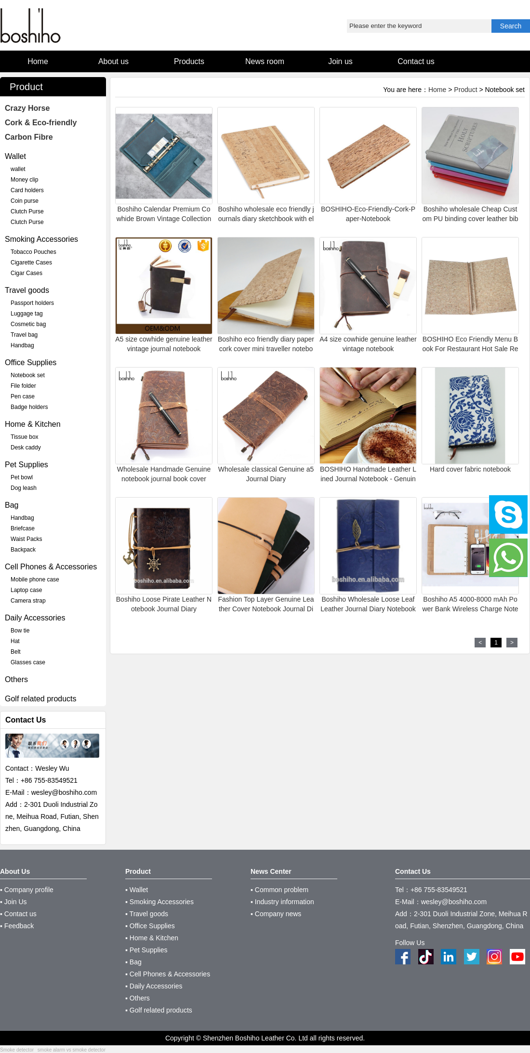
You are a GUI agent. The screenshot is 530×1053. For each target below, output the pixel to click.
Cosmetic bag (28, 324)
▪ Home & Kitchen (151, 938)
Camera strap (28, 600)
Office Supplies (30, 362)
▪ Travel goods (146, 914)
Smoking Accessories (41, 239)
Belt (16, 651)
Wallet (15, 156)
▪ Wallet (136, 890)
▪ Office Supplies (150, 926)
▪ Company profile (26, 890)
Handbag (22, 345)
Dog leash (24, 488)
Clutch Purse (27, 211)
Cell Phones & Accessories (51, 567)
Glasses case (28, 662)
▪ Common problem (279, 890)
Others (16, 679)
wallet (18, 169)
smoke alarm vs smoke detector (72, 1050)
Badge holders (29, 407)
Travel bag (24, 334)
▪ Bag (133, 962)
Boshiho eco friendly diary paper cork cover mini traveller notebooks (266, 348)
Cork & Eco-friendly (41, 122)
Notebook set (28, 375)
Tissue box (25, 437)
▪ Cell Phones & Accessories (167, 974)
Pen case (23, 396)
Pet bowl (22, 477)
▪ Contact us (18, 914)
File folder (23, 385)
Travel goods (27, 290)
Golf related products (41, 699)
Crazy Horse (27, 108)
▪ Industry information (282, 902)
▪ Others (137, 998)
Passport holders (32, 303)
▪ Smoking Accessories (159, 902)
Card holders (27, 190)
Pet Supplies (26, 465)
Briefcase (23, 528)
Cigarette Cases (31, 262)
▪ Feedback (17, 926)
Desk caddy (26, 447)
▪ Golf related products (158, 1010)
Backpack (23, 549)
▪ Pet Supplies (146, 950)
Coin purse (25, 200)
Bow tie (20, 630)
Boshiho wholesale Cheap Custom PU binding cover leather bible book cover (470, 218)
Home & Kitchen (33, 424)
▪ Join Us (13, 902)
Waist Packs (26, 539)
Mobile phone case (35, 579)
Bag (11, 505)
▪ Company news (276, 914)
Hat (15, 641)
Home (437, 89)
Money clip (24, 179)
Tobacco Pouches (33, 252)
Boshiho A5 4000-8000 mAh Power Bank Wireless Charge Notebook (470, 608)
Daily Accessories (35, 618)
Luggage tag (27, 313)
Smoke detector (17, 1050)
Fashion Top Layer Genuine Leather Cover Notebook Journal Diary (266, 608)
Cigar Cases (26, 273)
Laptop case (26, 590)
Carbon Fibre (29, 137)
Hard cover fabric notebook (470, 469)
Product (465, 89)
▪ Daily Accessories (154, 986)
